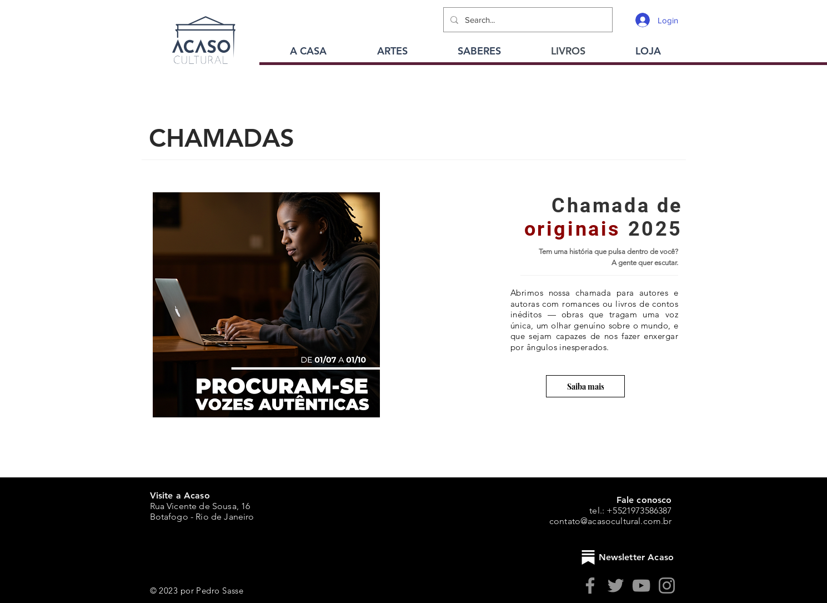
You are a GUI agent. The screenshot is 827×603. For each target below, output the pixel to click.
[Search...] (527, 20)
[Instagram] (667, 585)
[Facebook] (590, 585)
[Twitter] (615, 585)
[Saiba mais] (585, 386)
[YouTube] (641, 585)
